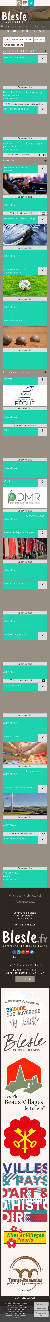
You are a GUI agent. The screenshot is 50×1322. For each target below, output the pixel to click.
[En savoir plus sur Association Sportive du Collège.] (25, 248)
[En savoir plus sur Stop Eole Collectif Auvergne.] (25, 817)
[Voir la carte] (42, 59)
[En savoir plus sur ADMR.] (25, 510)
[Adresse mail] (38, 155)
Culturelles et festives (22, 39)
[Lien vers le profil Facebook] (44, 155)
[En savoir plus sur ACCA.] (25, 459)
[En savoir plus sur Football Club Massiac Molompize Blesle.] (25, 299)
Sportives (39, 39)
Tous (6, 39)
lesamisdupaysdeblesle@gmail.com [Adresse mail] (26, 104)
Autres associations (13, 44)
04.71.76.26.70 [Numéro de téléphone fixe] (35, 771)
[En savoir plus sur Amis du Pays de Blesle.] (25, 87)
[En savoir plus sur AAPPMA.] (25, 408)
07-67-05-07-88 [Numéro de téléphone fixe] (36, 516)
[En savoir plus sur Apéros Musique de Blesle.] (25, 138)
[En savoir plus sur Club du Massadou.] (25, 715)
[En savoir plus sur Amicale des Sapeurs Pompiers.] (25, 561)
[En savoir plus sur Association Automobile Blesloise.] (25, 196)
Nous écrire (25, 979)
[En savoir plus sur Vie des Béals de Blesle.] (25, 868)
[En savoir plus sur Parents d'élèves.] (25, 766)
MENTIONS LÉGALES (25, 1297)
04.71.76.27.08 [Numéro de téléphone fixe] (35, 92)
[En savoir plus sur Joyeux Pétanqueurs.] (25, 350)
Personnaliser (41, 1314)
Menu (7, 26)
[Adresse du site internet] (19, 155)
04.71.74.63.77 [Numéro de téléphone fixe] (36, 143)
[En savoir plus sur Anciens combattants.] (25, 612)
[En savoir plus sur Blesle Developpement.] (25, 663)
